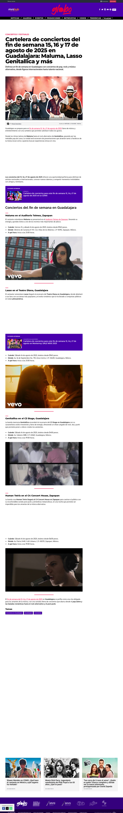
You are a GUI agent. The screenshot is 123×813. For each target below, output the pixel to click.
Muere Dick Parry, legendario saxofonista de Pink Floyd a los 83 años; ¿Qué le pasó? (60, 782)
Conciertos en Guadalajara (14, 613)
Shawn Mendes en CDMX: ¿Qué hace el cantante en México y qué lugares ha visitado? (23, 782)
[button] (3, 808)
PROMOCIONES (53, 18)
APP (114, 9)
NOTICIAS (15, 18)
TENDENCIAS (95, 18)
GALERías (27, 18)
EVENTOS (39, 18)
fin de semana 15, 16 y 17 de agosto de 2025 (45, 128)
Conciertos (38, 613)
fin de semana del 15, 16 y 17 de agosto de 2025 (24, 599)
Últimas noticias (11, 1)
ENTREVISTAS (70, 18)
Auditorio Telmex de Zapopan (56, 219)
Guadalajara (28, 613)
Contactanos (104, 1)
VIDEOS (83, 18)
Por (15, 123)
